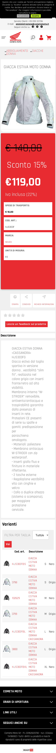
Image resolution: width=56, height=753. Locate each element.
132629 (16, 598)
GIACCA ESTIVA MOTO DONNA (33, 564)
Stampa (15, 304)
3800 (14, 649)
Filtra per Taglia (17, 535)
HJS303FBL (19, 632)
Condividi (26, 304)
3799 (14, 614)
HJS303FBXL (19, 667)
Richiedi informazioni (44, 304)
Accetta (35, 16)
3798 (14, 582)
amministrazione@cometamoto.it (32, 24)
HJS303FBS (19, 564)
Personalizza (23, 16)
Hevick (8, 242)
